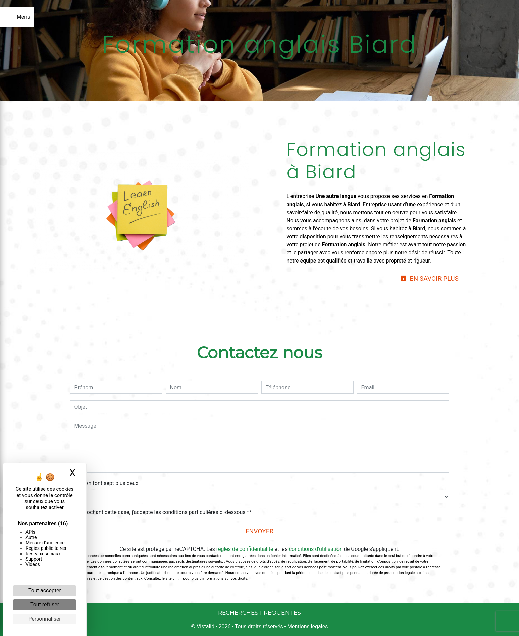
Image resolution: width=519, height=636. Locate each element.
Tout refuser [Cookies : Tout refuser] (44, 604)
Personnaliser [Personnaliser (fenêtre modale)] (44, 619)
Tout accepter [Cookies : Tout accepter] (44, 590)
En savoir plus (429, 278)
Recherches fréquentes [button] (259, 612)
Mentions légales (307, 626)
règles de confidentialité (244, 549)
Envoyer (260, 531)
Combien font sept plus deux (104, 483)
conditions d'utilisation (316, 549)
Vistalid (205, 626)
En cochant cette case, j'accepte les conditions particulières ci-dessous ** (164, 512)
